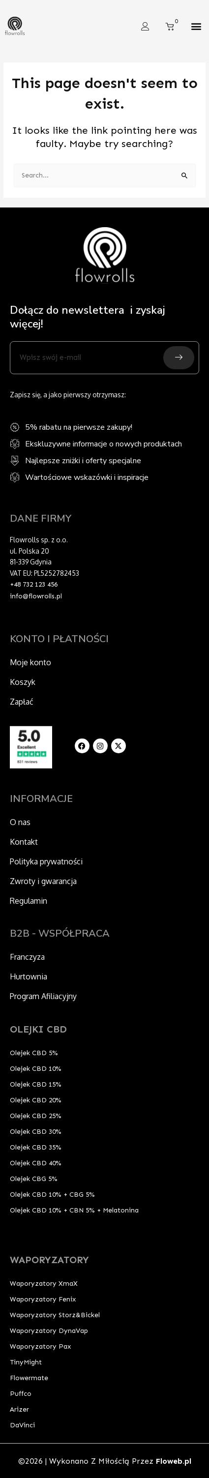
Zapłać (21, 702)
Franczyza (27, 957)
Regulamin (28, 901)
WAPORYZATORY (49, 1260)
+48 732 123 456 (34, 584)
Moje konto (30, 662)
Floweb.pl (173, 1461)
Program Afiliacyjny (43, 996)
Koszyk (22, 682)
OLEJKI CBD (38, 1029)
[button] (196, 26)
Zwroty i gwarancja (43, 881)
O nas (20, 822)
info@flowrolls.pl (36, 596)
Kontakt (24, 842)
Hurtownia (28, 976)
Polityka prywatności (46, 861)
